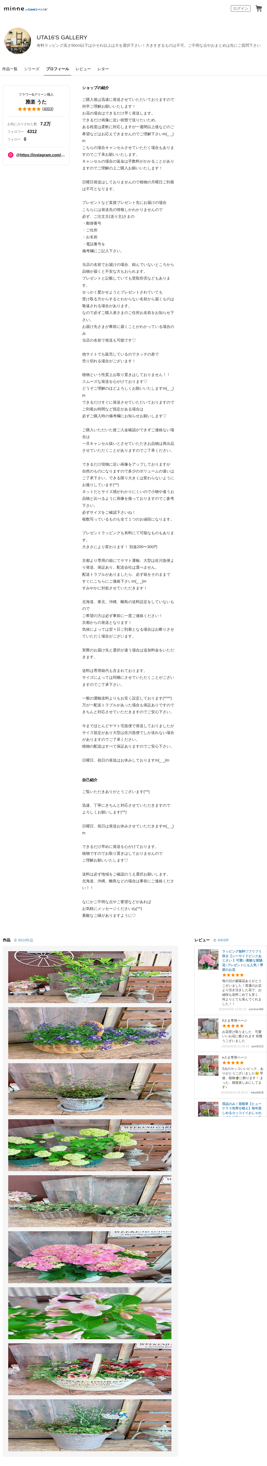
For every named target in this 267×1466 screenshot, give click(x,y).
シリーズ (31, 69)
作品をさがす (17, 1180)
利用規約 (207, 1180)
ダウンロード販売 (86, 1190)
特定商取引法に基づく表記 (24, 1251)
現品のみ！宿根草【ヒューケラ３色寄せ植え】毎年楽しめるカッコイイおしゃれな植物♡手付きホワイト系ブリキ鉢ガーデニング (242, 1113)
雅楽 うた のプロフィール (75, 1130)
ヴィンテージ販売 (86, 1180)
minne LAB (79, 1210)
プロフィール (57, 69)
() (36, 109)
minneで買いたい (21, 1170)
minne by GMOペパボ (26, 8)
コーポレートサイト (106, 1394)
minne (29, 1240)
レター (103, 69)
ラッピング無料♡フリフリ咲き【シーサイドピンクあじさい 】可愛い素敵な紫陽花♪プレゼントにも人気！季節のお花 (242, 961)
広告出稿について (151, 1214)
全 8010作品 (23, 940)
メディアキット (203, 1251)
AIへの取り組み (164, 1394)
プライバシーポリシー (139, 1251)
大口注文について (151, 1224)
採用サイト (137, 1394)
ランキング (15, 1200)
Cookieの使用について (63, 1251)
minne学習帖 (146, 1170)
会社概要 (165, 1251)
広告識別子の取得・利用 (102, 1251)
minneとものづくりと (155, 1160)
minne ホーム (12, 1130)
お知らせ (207, 1160)
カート (258, 8)
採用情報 (182, 1251)
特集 (8, 1210)
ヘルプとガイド (213, 1170)
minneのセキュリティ (219, 1190)
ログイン (240, 8)
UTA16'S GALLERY (85, 37)
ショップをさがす (21, 1190)
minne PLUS (81, 1200)
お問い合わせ (211, 1200)
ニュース (142, 1180)
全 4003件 (221, 940)
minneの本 (144, 1190)
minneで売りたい (86, 1160)
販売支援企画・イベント (93, 1220)
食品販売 (78, 1170)
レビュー (83, 69)
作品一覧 (10, 69)
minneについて (19, 1160)
